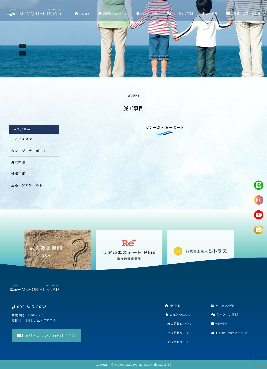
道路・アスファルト (27, 185)
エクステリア (21, 139)
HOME (82, 13)
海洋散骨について (112, 13)
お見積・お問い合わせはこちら (46, 335)
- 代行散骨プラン (177, 333)
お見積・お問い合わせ (243, 13)
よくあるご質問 (180, 13)
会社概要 (209, 13)
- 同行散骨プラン (177, 342)
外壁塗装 (18, 162)
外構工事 (18, 173)
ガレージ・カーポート (28, 150)
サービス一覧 (147, 13)
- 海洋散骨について (178, 324)
